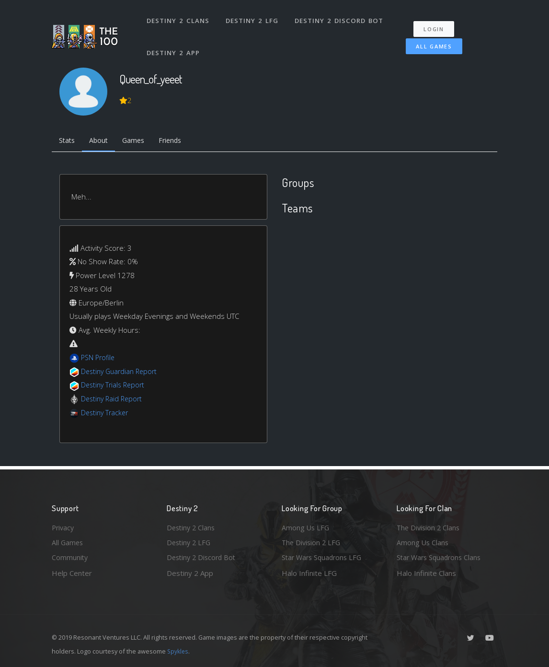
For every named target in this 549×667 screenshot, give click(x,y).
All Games (432, 41)
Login (435, 24)
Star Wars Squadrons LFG (324, 557)
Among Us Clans (423, 542)
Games (138, 141)
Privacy (64, 526)
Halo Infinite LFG (309, 573)
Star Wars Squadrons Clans (441, 557)
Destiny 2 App (174, 45)
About (102, 141)
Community (70, 557)
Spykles (178, 651)
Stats (68, 141)
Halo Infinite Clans (426, 573)
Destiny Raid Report (113, 399)
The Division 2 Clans (429, 526)
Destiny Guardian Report (121, 372)
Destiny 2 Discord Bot (339, 18)
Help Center (72, 573)
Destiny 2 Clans (178, 18)
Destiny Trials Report (115, 386)
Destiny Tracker (106, 413)
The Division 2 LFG (312, 542)
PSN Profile (99, 358)
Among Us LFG (306, 526)
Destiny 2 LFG (253, 18)
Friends (178, 141)
